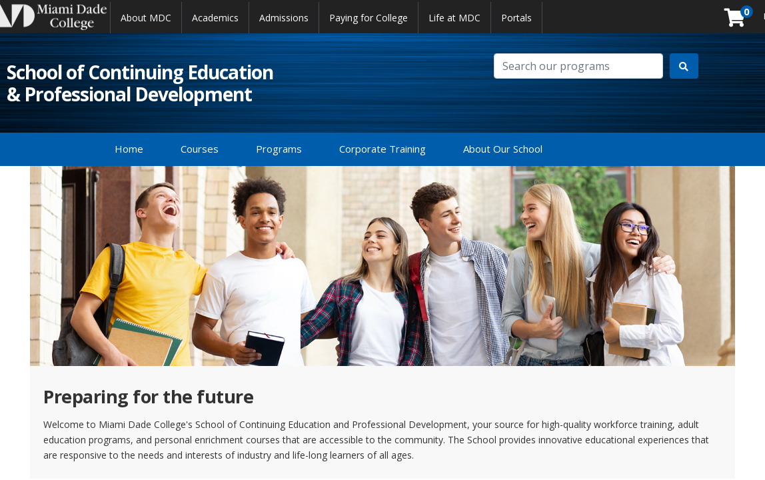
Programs (279, 148)
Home (129, 148)
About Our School (502, 148)
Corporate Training (382, 148)
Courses (200, 148)
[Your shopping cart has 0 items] (735, 21)
